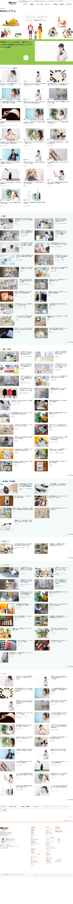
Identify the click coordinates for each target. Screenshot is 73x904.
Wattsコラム (48, 4)
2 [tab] (30, 63)
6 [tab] (37, 63)
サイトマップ (36, 876)
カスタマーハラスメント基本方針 (39, 874)
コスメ (56, 806)
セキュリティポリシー (60, 874)
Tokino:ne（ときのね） (50, 846)
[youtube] (60, 1)
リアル (47, 852)
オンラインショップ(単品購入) (33, 1)
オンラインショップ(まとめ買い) (48, 1)
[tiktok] (62, 1)
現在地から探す (58, 829)
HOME (64, 820)
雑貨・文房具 (13, 806)
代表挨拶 (32, 833)
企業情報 (32, 4)
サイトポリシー (68, 874)
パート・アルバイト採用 (35, 854)
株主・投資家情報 (22, 1)
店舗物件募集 (33, 842)
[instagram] (55, 1)
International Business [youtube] (23, 2)
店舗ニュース (48, 830)
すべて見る (70, 342)
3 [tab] (32, 63)
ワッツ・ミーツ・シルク (50, 841)
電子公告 (32, 845)
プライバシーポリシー (51, 874)
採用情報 (62, 4)
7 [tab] (39, 63)
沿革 (31, 836)
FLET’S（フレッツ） (50, 842)
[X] (3, 874)
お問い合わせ (69, 4)
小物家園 (47, 854)
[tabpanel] (36, 51)
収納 (4, 806)
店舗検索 (55, 4)
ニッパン (47, 845)
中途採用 (32, 852)
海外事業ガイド (34, 840)
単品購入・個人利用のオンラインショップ (9, 844)
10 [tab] (44, 63)
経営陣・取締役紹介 (34, 839)
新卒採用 (32, 851)
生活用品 (5, 810)
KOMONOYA (48, 853)
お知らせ (25, 4)
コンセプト (33, 835)
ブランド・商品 (39, 4)
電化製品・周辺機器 (25, 806)
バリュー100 (48, 850)
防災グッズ (37, 806)
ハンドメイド (66, 806)
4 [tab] (34, 63)
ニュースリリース (49, 829)
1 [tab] (28, 63)
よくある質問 (48, 861)
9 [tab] (42, 63)
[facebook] (58, 1)
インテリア (47, 806)
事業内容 (32, 832)
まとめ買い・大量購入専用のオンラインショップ (10, 846)
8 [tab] (40, 63)
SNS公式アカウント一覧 (35, 843)
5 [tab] (35, 63)
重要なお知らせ (49, 832)
